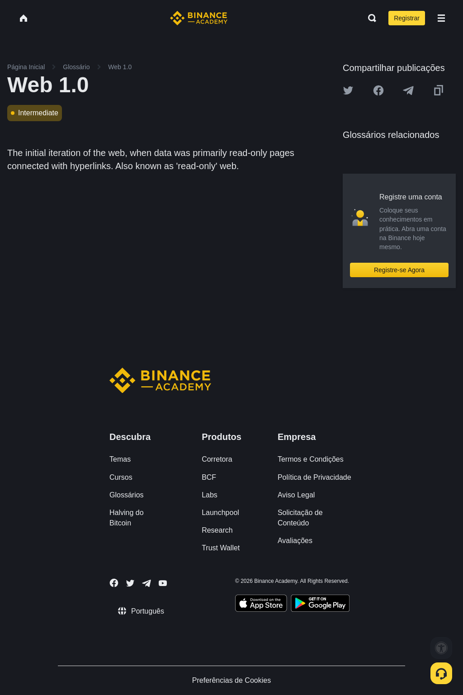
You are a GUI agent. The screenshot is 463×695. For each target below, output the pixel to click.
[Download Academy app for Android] (320, 605)
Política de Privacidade (314, 477)
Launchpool (220, 512)
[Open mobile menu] (441, 18)
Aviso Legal (296, 495)
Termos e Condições (311, 459)
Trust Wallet (221, 548)
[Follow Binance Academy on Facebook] (113, 582)
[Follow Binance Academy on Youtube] (162, 583)
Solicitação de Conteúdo (300, 518)
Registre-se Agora (399, 270)
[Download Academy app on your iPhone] (261, 605)
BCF (209, 477)
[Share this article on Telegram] (408, 90)
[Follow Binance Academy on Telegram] (146, 583)
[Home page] (198, 18)
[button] (441, 18)
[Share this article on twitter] (348, 90)
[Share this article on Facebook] (378, 90)
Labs (209, 495)
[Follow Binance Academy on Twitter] (130, 583)
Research (217, 530)
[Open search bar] (369, 18)
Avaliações (295, 540)
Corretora (217, 459)
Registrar (407, 18)
